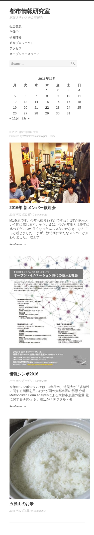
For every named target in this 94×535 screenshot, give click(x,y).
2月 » (26, 118)
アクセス (16, 48)
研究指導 (16, 37)
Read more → (18, 244)
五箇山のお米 (22, 504)
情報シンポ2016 (24, 374)
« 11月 (14, 118)
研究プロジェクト (22, 43)
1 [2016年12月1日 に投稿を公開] (47, 90)
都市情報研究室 (30, 11)
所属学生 (16, 32)
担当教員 (16, 26)
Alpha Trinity (48, 136)
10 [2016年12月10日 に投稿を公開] (68, 96)
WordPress (29, 136)
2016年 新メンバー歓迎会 (33, 208)
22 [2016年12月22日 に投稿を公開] (47, 107)
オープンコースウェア (25, 54)
